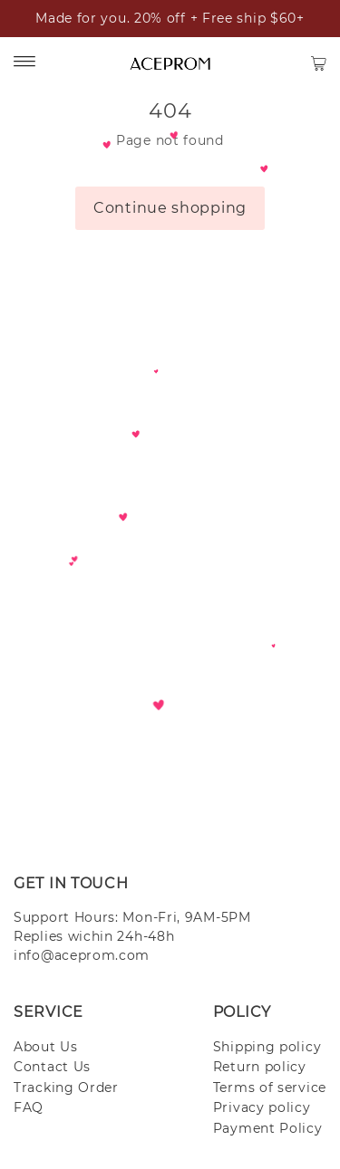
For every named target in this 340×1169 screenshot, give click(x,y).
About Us (46, 1047)
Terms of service (269, 1087)
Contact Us (52, 1067)
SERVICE (48, 1011)
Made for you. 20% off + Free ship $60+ (170, 18)
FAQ (29, 1107)
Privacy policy (262, 1107)
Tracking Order (66, 1087)
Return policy (259, 1067)
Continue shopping (170, 207)
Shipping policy (267, 1047)
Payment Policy (268, 1128)
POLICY (242, 1011)
